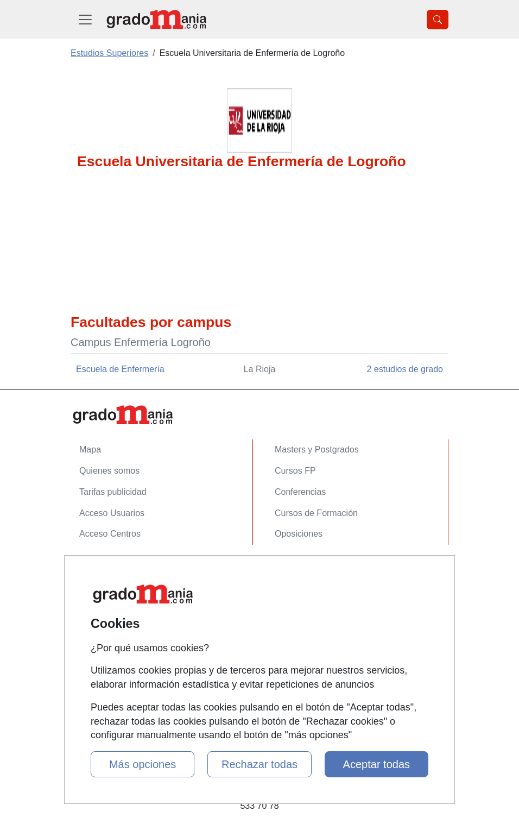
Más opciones (142, 764)
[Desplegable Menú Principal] (85, 19)
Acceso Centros (110, 533)
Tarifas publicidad (113, 491)
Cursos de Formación (316, 513)
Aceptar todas (376, 764)
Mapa (90, 449)
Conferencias (300, 491)
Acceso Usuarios (111, 513)
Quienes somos (109, 470)
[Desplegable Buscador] (437, 19)
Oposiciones (298, 533)
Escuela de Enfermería (120, 369)
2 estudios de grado (404, 369)
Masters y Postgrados (317, 449)
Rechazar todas (259, 764)
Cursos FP (295, 470)
